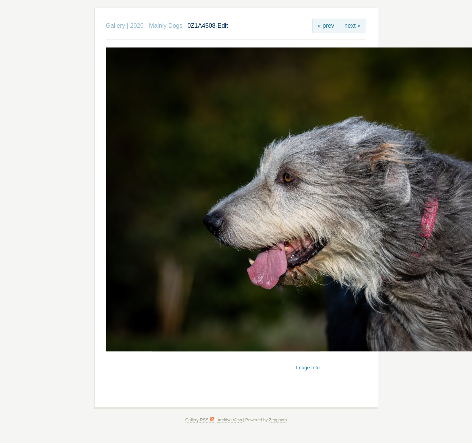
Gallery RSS (199, 420)
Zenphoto (278, 420)
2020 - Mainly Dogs (156, 25)
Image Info (308, 367)
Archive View (229, 420)
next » (352, 25)
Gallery (115, 25)
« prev (326, 25)
